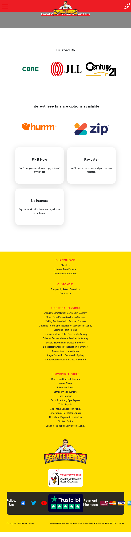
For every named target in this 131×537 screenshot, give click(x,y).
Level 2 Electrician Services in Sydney (65, 342)
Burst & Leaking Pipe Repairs (65, 400)
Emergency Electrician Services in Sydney (65, 334)
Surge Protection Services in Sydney (65, 355)
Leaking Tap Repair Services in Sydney (65, 425)
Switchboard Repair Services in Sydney (65, 359)
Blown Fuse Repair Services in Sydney (65, 317)
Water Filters (65, 383)
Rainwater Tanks (65, 387)
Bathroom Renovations (65, 391)
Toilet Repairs (65, 404)
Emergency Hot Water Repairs (65, 412)
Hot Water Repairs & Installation (65, 417)
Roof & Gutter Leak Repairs (65, 379)
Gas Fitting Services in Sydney (65, 408)
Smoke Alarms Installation (65, 351)
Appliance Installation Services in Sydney (65, 312)
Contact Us (65, 293)
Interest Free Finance (65, 269)
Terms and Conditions (65, 273)
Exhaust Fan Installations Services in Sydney (65, 338)
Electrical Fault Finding (65, 329)
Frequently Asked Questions (65, 289)
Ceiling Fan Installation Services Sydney (65, 321)
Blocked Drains (65, 421)
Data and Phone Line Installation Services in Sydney (65, 325)
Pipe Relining (65, 396)
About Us (65, 265)
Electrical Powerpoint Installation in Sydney (65, 346)
